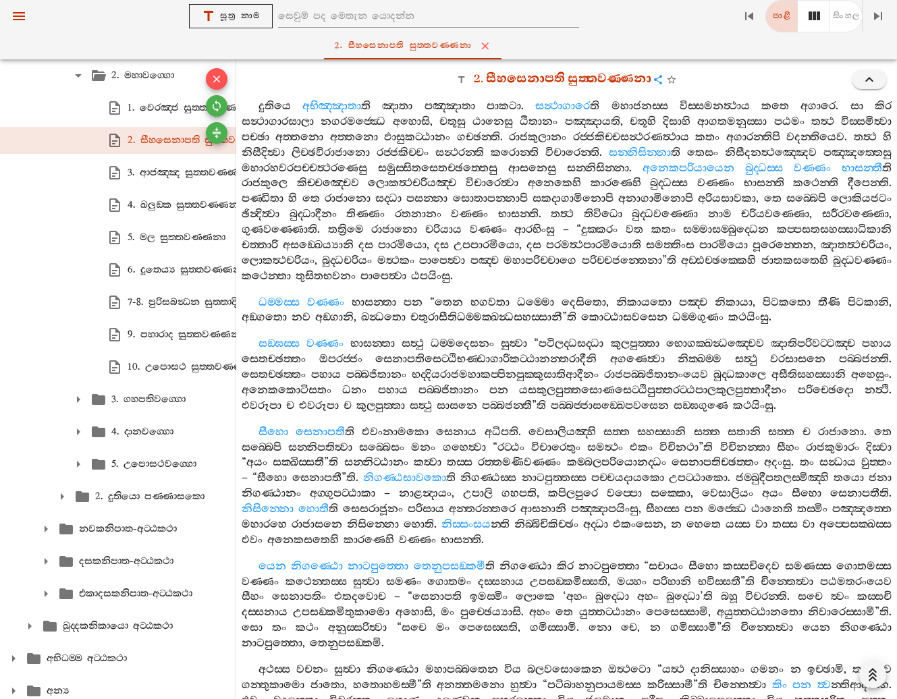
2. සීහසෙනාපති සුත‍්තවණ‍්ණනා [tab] (451, 46)
